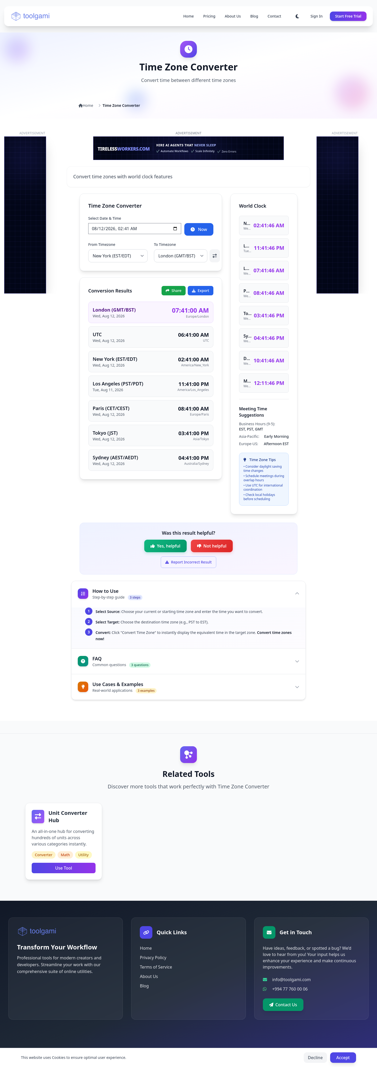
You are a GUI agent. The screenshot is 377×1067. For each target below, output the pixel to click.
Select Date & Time (104, 218)
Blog (254, 16)
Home (188, 16)
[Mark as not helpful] (212, 546)
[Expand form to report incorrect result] (188, 562)
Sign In (317, 16)
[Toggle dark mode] (297, 16)
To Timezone (165, 244)
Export (200, 290)
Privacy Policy (153, 957)
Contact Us (283, 1005)
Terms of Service (156, 967)
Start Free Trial (348, 16)
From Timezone (101, 244)
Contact (274, 16)
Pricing (209, 16)
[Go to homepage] (30, 16)
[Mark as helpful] (165, 546)
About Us (233, 16)
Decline (315, 1057)
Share (173, 290)
